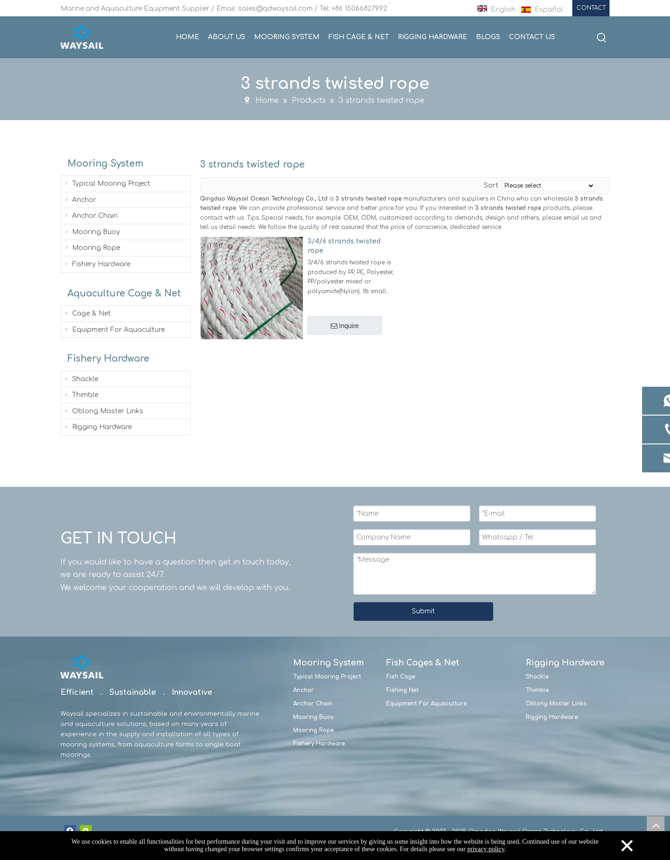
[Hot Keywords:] (602, 38)
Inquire (345, 325)
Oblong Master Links (104, 410)
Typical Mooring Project (108, 183)
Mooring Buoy (93, 231)
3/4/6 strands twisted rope (344, 245)
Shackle (82, 378)
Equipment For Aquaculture (115, 329)
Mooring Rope (93, 247)
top (655, 825)
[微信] (86, 830)
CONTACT (591, 8)
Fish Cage (400, 676)
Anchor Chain (92, 215)
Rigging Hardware (99, 426)
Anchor (81, 199)
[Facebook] (70, 830)
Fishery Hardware (98, 263)
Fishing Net (402, 689)
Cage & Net (88, 312)
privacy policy (485, 849)
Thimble (82, 394)
